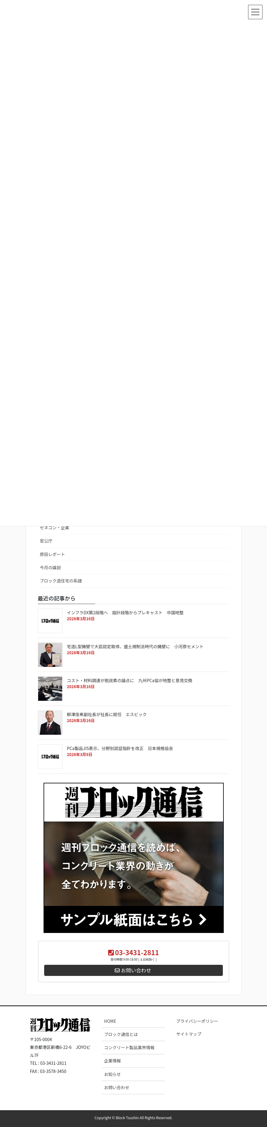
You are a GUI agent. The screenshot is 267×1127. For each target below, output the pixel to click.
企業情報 (112, 1061)
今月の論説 (50, 567)
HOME (110, 1021)
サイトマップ (188, 1034)
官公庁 (46, 541)
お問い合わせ (116, 1087)
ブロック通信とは (121, 1034)
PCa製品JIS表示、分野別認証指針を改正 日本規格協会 (126, 748)
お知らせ (112, 1074)
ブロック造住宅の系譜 (61, 581)
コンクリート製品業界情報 (129, 1047)
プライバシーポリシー (197, 1021)
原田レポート (52, 554)
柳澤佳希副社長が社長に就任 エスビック (107, 714)
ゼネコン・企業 (54, 527)
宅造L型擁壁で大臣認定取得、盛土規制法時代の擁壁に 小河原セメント (137, 646)
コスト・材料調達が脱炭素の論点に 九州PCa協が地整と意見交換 (136, 680)
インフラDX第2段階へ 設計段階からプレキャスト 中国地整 (127, 612)
